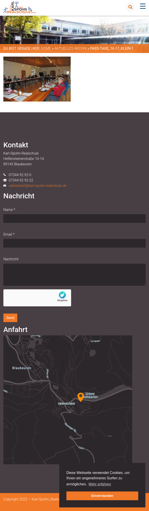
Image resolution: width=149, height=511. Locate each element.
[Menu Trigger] (143, 6)
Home (46, 48)
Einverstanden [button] (102, 496)
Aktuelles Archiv (70, 48)
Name (9, 210)
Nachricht (11, 259)
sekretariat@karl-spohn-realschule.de (38, 186)
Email (8, 234)
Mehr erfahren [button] (100, 484)
